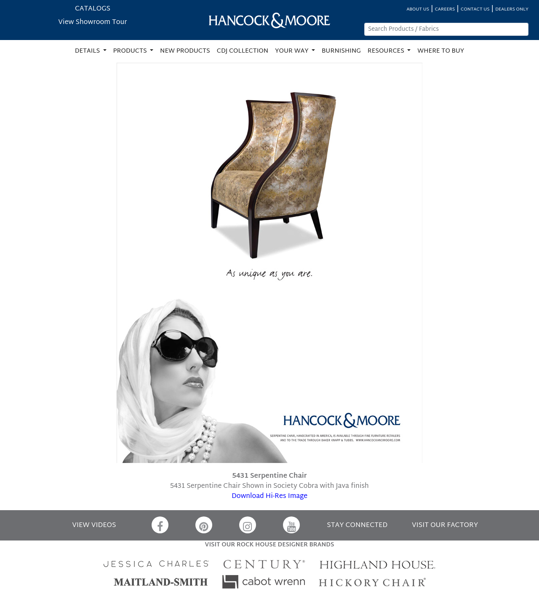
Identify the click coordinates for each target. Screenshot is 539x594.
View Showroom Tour (92, 22)
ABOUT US (417, 9)
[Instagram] (247, 524)
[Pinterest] (203, 524)
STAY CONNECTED (357, 525)
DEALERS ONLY (511, 9)
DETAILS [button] (88, 51)
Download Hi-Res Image (269, 496)
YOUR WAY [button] (292, 51)
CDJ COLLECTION (242, 51)
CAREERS (445, 9)
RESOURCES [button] (387, 51)
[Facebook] (160, 524)
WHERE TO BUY (440, 51)
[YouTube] (291, 524)
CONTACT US (475, 9)
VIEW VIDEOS (94, 525)
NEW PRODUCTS (185, 51)
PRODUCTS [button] (131, 51)
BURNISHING (341, 51)
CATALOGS (92, 9)
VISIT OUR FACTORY (445, 525)
